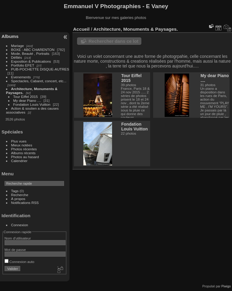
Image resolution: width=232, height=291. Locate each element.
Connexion (19, 225)
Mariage (17, 46)
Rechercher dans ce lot (113, 41)
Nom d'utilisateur (18, 238)
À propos (18, 199)
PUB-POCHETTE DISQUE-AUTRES (40, 69)
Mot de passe (15, 250)
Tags (15, 191)
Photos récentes (24, 149)
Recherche (19, 195)
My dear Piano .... (27, 100)
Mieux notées (21, 145)
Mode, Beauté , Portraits (30, 53)
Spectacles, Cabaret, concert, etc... (38, 81)
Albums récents (23, 153)
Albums (10, 36)
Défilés (16, 57)
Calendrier (19, 161)
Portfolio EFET (22, 65)
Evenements (21, 77)
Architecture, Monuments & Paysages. (135, 29)
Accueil (81, 29)
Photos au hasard (25, 157)
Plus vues (19, 141)
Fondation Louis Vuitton (31, 104)
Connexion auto (19, 262)
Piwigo (226, 286)
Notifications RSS (25, 203)
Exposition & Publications (31, 61)
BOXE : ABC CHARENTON (33, 50)
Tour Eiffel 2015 (25, 97)
